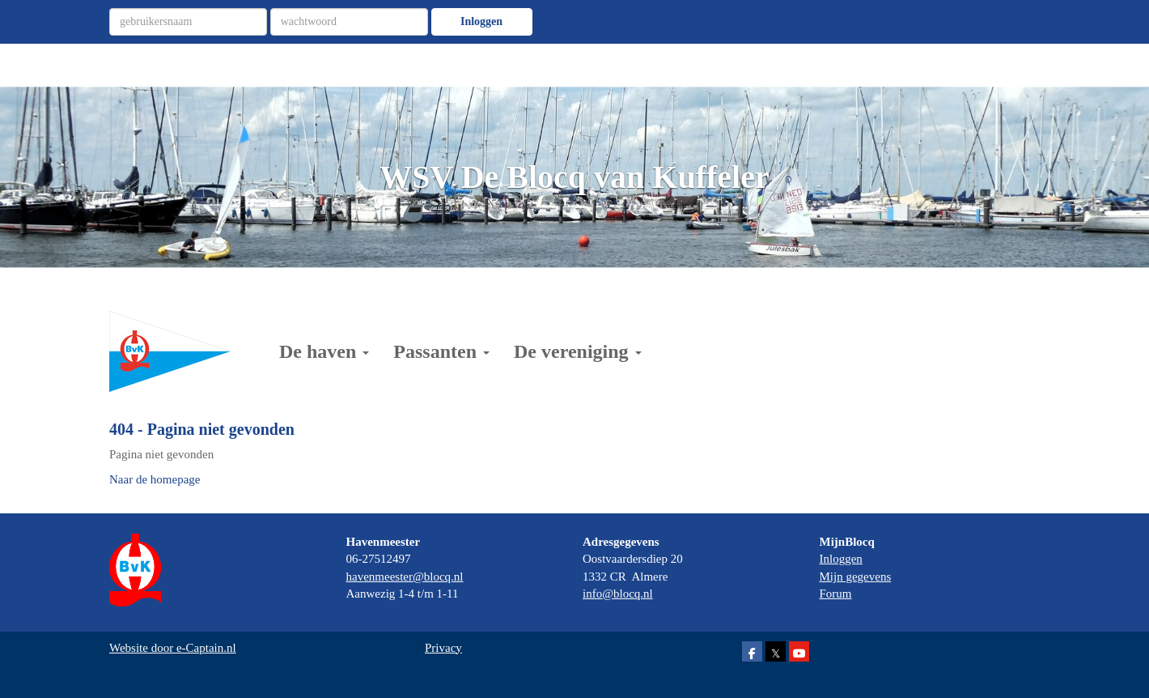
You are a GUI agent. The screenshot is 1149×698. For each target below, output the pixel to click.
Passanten (441, 351)
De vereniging (578, 351)
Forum (836, 593)
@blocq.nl (405, 576)
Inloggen (481, 21)
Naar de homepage (154, 479)
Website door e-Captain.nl (172, 647)
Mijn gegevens (856, 576)
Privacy (443, 647)
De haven (324, 351)
